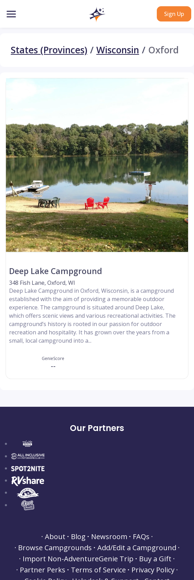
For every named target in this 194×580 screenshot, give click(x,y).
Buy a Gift (155, 559)
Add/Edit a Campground (136, 548)
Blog (78, 537)
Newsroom (109, 537)
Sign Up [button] (174, 14)
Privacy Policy (153, 570)
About (55, 537)
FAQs (141, 537)
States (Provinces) (49, 50)
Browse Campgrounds (55, 548)
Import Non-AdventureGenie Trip (78, 559)
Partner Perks (42, 570)
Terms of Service (98, 570)
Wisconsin (117, 50)
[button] (97, 15)
